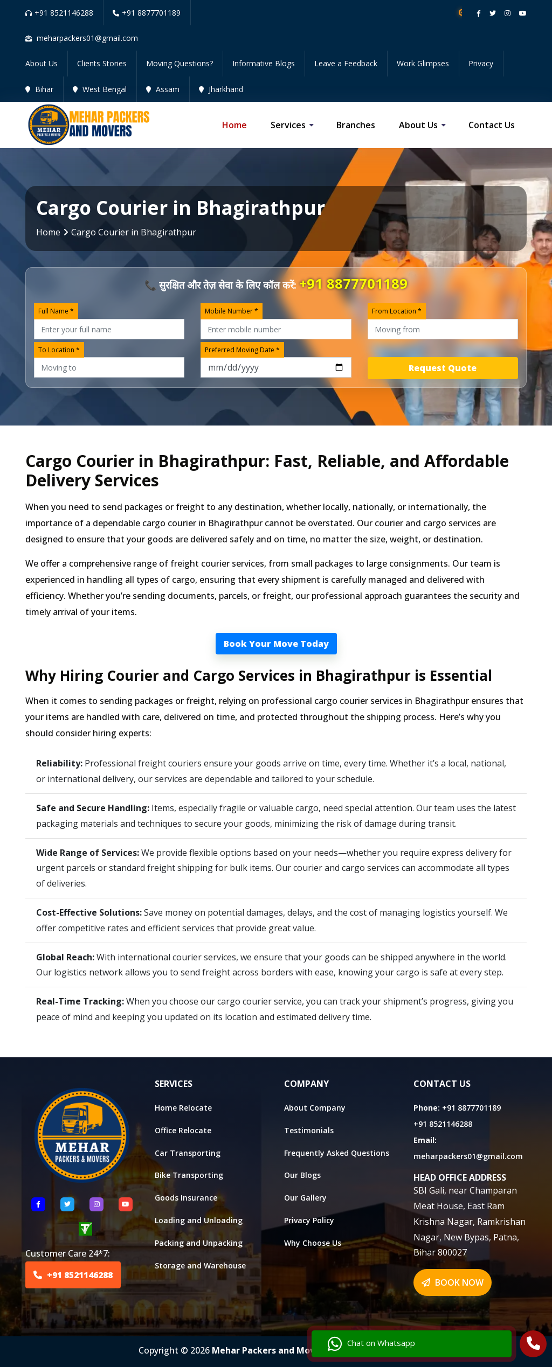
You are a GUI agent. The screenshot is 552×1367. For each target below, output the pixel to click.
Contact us (491, 125)
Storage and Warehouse (200, 1265)
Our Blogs (302, 1175)
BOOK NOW (453, 1282)
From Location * (397, 311)
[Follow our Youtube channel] (523, 13)
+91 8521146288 (59, 13)
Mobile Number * (231, 311)
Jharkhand (221, 89)
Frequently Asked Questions (336, 1153)
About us (418, 125)
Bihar (39, 89)
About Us (41, 63)
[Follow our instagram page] (507, 13)
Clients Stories (102, 63)
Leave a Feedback (345, 63)
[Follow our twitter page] (492, 13)
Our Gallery (305, 1197)
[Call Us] (533, 1345)
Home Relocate (183, 1108)
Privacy (480, 63)
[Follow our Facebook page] (479, 13)
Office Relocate (183, 1130)
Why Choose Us (312, 1243)
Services (288, 125)
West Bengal (100, 89)
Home (234, 125)
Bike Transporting (189, 1175)
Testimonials (309, 1130)
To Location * (59, 349)
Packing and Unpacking (199, 1243)
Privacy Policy (309, 1220)
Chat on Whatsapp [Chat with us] (454, 1337)
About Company (315, 1108)
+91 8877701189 (147, 13)
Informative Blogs (263, 63)
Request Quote (443, 368)
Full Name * (56, 311)
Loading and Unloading (199, 1220)
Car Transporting (187, 1153)
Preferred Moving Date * (242, 349)
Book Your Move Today (276, 644)
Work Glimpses (423, 63)
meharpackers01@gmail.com (468, 1156)
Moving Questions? (179, 63)
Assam (163, 89)
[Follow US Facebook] (38, 1204)
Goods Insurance (186, 1197)
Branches (355, 125)
